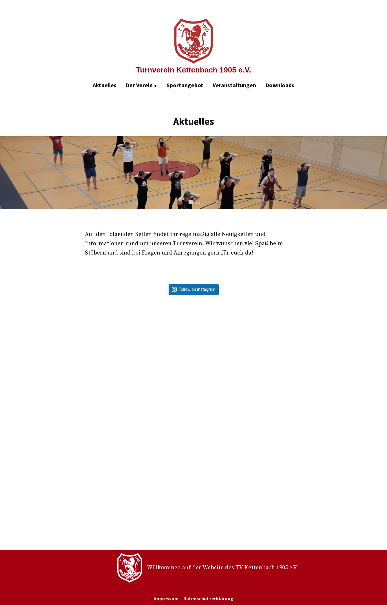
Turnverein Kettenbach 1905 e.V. (193, 70)
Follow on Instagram (197, 289)
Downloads (279, 85)
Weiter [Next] (380, 172)
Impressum (166, 599)
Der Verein (139, 85)
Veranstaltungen (234, 85)
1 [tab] (191, 202)
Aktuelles (104, 85)
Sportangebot (185, 85)
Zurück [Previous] (7, 172)
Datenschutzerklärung (208, 599)
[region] (193, 178)
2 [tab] (198, 202)
